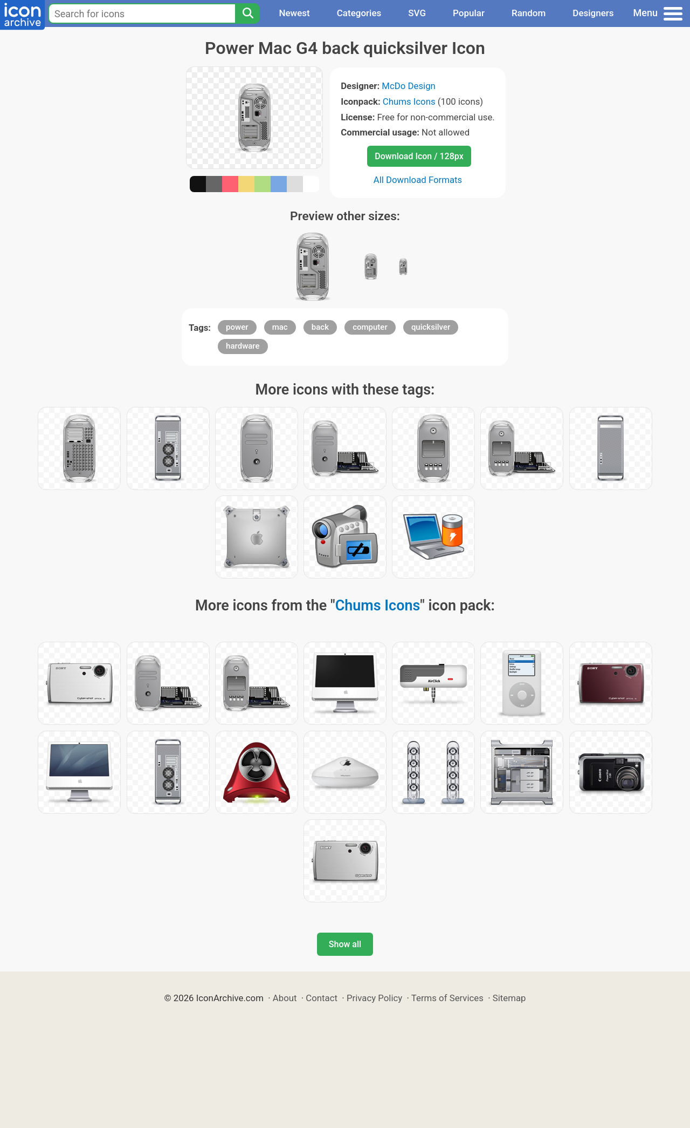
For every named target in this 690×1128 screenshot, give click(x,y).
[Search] (247, 13)
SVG (417, 13)
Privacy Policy (374, 998)
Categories (359, 13)
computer (370, 327)
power (237, 327)
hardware (242, 346)
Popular (469, 13)
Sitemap (509, 998)
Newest (294, 13)
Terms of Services (447, 998)
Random (529, 13)
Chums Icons (409, 101)
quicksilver (430, 327)
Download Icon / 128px (419, 156)
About (285, 998)
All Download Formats (418, 179)
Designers (592, 13)
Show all (345, 944)
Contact (321, 998)
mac (280, 327)
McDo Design (409, 85)
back (320, 327)
